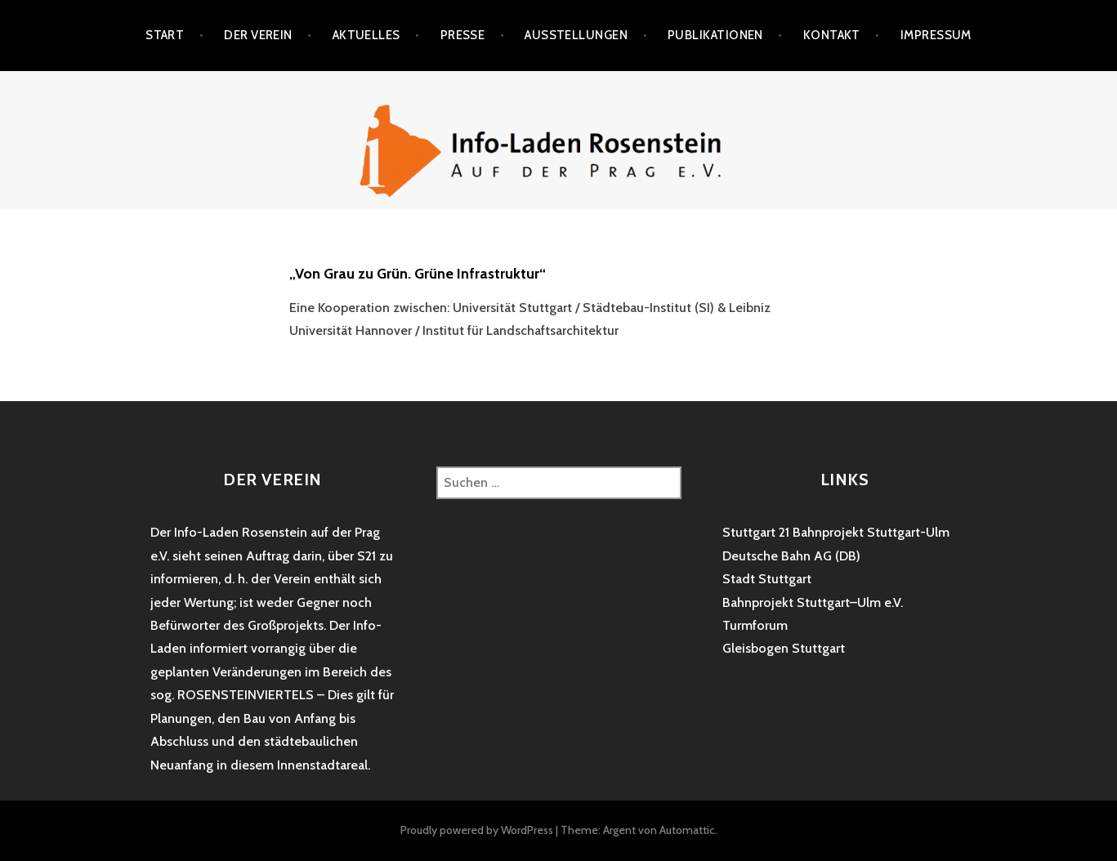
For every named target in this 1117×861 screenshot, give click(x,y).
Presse (462, 35)
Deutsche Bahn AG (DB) (791, 556)
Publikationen (715, 35)
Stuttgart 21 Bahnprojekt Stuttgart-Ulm (835, 532)
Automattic (687, 830)
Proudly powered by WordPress (476, 830)
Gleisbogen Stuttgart (783, 648)
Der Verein (258, 35)
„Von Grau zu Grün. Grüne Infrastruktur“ (417, 274)
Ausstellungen (576, 35)
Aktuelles (366, 35)
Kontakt (831, 35)
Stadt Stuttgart (766, 579)
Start (164, 35)
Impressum (936, 35)
